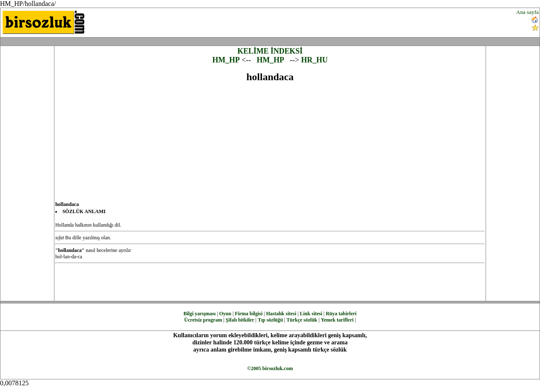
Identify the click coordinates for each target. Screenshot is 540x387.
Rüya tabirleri (341, 314)
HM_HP (226, 60)
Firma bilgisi (249, 314)
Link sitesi (311, 314)
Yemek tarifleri (337, 320)
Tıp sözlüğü (270, 320)
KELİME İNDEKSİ (270, 51)
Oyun (225, 314)
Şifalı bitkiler (240, 320)
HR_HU (314, 60)
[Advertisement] (325, 21)
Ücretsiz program (203, 320)
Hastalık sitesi (281, 314)
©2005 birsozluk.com (270, 368)
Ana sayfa (527, 12)
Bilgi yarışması (200, 314)
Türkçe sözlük (301, 320)
